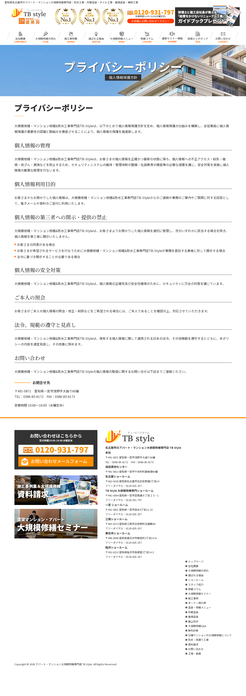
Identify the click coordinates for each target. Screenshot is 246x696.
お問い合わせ (223, 35)
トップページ (196, 561)
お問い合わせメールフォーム (59, 461)
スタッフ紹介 (196, 584)
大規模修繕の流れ (45, 35)
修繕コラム (146, 35)
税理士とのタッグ (197, 35)
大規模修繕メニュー (121, 35)
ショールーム (196, 580)
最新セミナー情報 (172, 35)
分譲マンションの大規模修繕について (210, 635)
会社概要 (20, 35)
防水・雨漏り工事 (198, 640)
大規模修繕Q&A (197, 626)
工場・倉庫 (194, 653)
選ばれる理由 (96, 35)
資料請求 (193, 644)
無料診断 (193, 630)
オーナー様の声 (197, 603)
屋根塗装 (193, 617)
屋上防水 (193, 621)
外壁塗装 (193, 612)
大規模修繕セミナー (199, 593)
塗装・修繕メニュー (199, 607)
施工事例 (193, 598)
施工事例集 (70, 35)
